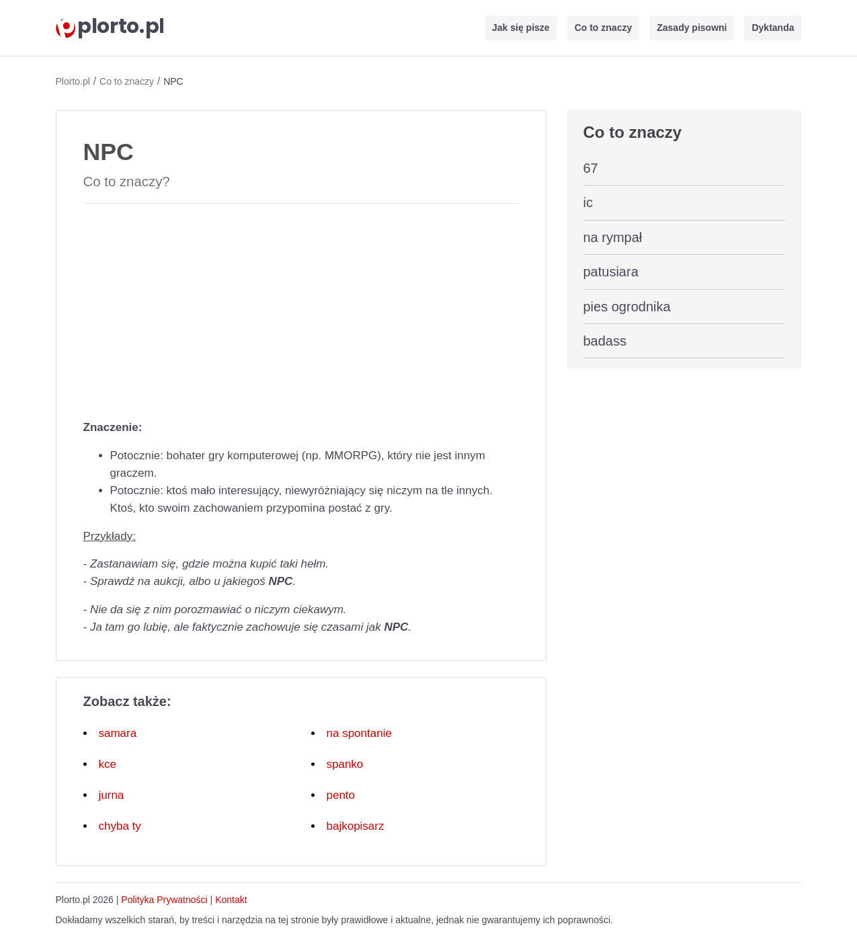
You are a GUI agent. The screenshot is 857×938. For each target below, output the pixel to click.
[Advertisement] (301, 308)
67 (590, 168)
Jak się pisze (521, 27)
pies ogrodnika (627, 306)
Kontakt (231, 899)
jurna (111, 795)
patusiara (611, 271)
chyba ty (120, 826)
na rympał (613, 237)
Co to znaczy (603, 27)
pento (341, 795)
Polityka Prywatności (164, 899)
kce (107, 764)
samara (118, 733)
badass (605, 341)
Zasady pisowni (692, 27)
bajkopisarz (355, 826)
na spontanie (359, 733)
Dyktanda (772, 27)
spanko (345, 764)
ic (588, 202)
